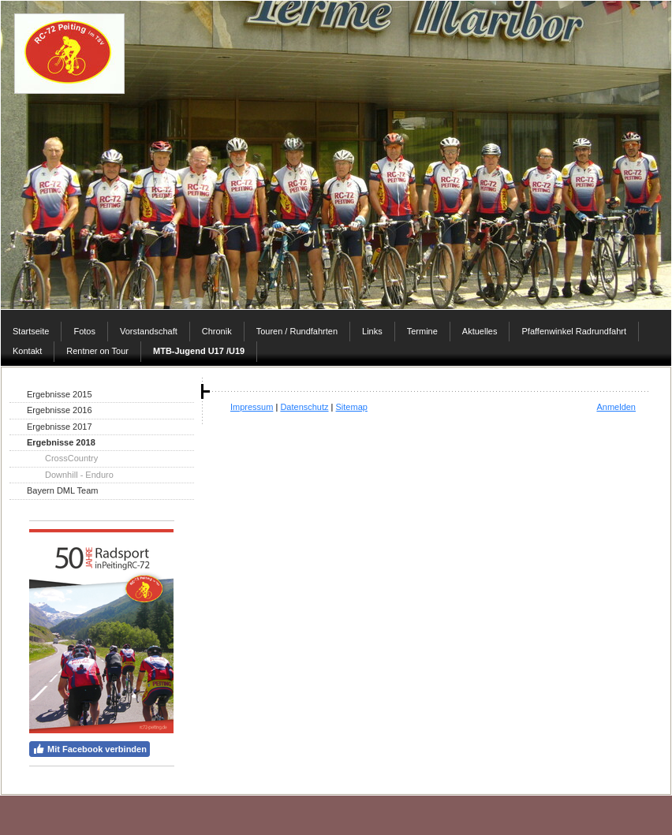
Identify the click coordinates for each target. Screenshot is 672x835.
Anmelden (616, 407)
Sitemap (352, 407)
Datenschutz (304, 407)
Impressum (251, 407)
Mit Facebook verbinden (89, 749)
